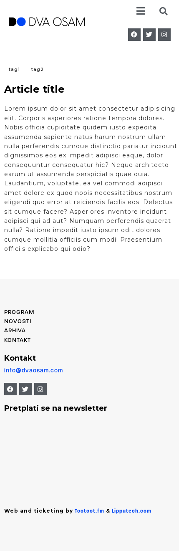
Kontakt (17, 340)
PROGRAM (19, 312)
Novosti (17, 321)
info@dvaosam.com (33, 371)
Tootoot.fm (89, 511)
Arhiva (15, 331)
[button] (140, 11)
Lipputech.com (131, 511)
